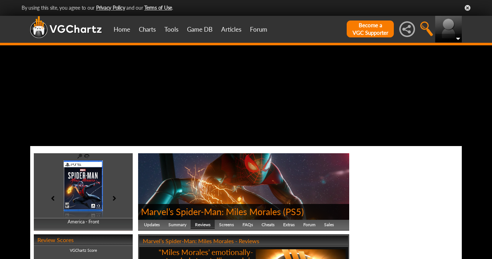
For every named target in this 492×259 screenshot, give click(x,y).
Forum (258, 29)
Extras (289, 224)
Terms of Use (158, 8)
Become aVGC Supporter (370, 29)
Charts (147, 29)
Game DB (200, 29)
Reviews (202, 224)
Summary (177, 224)
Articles (231, 29)
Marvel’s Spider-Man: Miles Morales (211, 211)
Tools (171, 29)
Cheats (267, 224)
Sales (329, 224)
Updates (152, 224)
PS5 (293, 211)
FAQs (247, 224)
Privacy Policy (110, 8)
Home (122, 29)
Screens (226, 224)
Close (467, 8)
